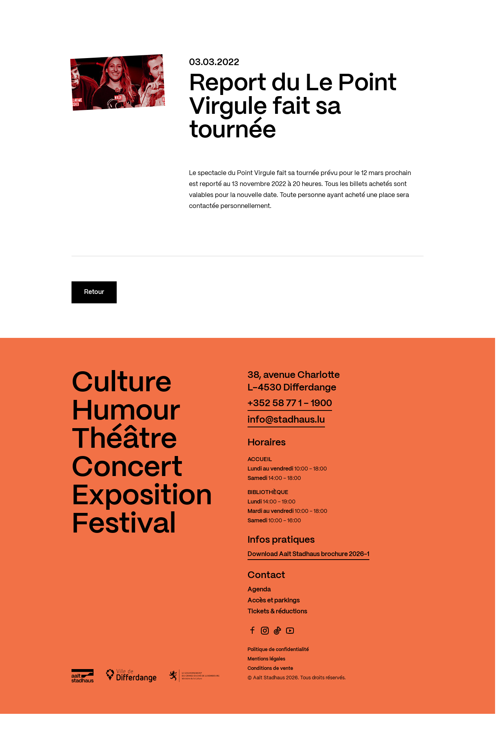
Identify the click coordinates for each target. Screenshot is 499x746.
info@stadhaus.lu (286, 420)
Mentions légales (266, 659)
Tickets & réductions (277, 612)
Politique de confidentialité (278, 650)
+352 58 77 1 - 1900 (290, 403)
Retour (94, 292)
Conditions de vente (270, 668)
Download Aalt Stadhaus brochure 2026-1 (308, 554)
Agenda (259, 590)
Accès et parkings (274, 601)
